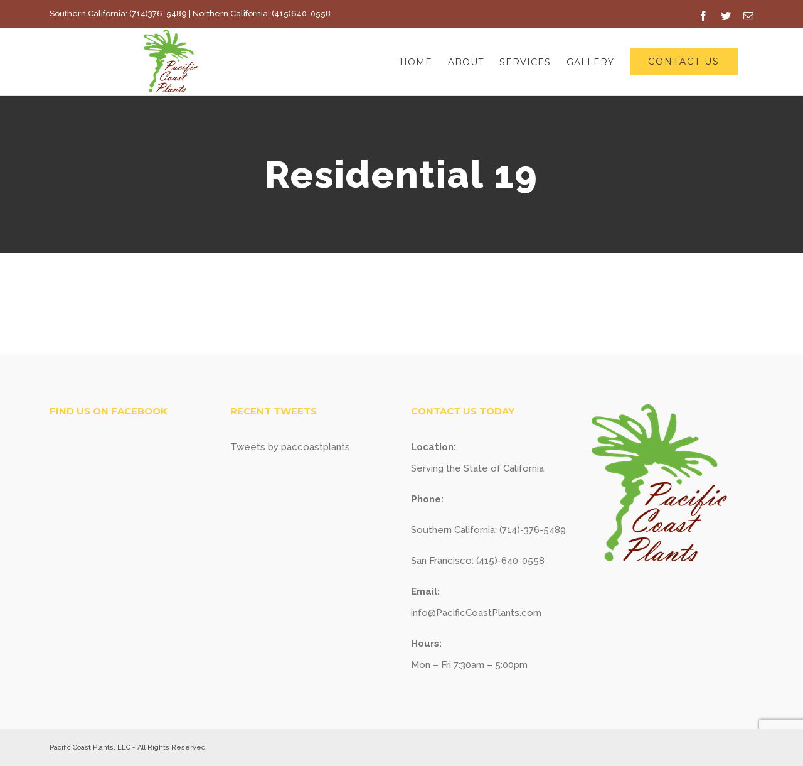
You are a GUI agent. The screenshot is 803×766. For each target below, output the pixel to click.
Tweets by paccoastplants (290, 447)
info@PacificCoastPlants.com (476, 612)
